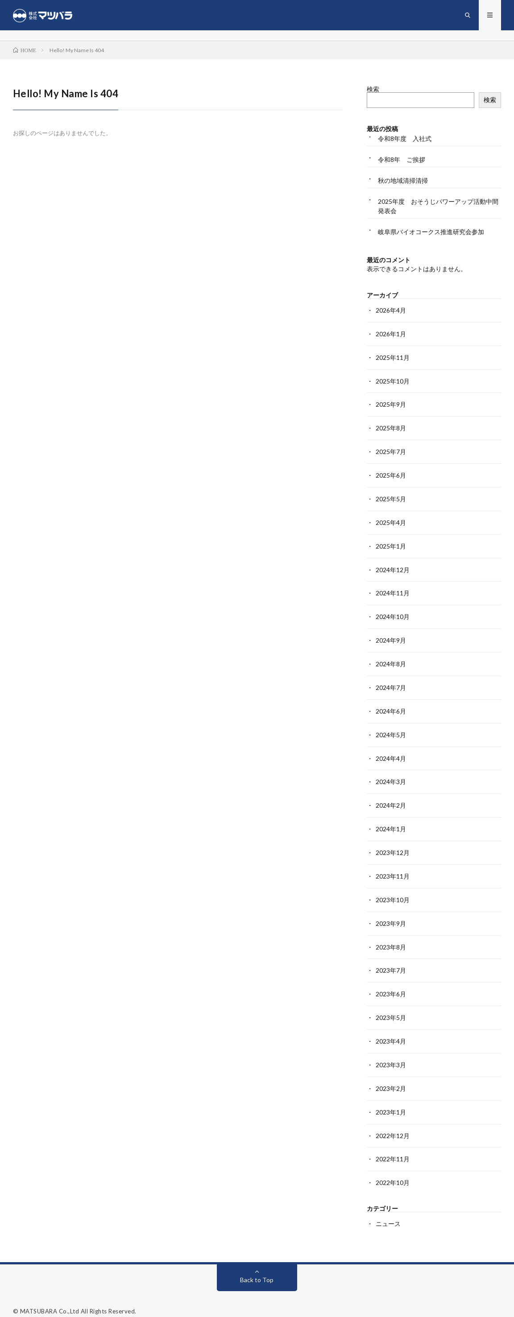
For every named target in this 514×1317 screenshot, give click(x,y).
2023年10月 (393, 891)
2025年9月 (391, 404)
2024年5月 (391, 728)
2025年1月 (391, 543)
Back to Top (257, 1265)
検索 (373, 90)
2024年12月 (393, 566)
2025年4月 (391, 520)
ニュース (388, 1210)
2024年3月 (391, 775)
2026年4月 (391, 311)
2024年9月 (391, 636)
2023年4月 (391, 1030)
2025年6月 (391, 473)
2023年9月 (391, 914)
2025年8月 (391, 427)
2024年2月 (391, 798)
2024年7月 (391, 682)
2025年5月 (391, 496)
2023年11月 (393, 867)
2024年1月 (391, 821)
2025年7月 (391, 450)
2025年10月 (393, 380)
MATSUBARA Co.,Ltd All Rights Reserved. (78, 1296)
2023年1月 (391, 1099)
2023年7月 (391, 960)
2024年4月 (391, 752)
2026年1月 (391, 334)
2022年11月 (393, 1146)
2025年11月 (393, 357)
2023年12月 (393, 844)
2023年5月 (391, 1007)
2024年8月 (391, 659)
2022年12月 (393, 1123)
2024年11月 (393, 589)
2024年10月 (393, 612)
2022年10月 (393, 1169)
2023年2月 (391, 1076)
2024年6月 (391, 705)
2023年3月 (391, 1053)
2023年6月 (391, 983)
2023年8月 (391, 937)
